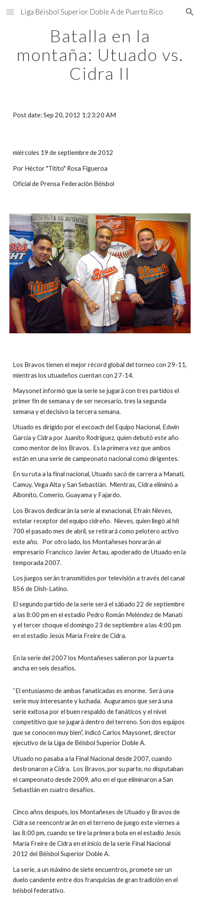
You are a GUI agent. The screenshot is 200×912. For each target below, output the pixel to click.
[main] (100, 54)
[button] (10, 11)
